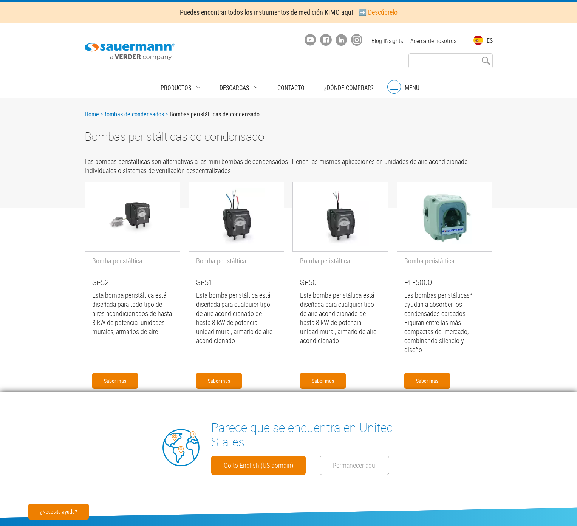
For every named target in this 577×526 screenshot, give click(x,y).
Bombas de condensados (133, 114)
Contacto (284, 85)
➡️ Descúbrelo (378, 12)
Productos (189, 85)
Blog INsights (385, 41)
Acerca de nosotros (433, 41)
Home (92, 114)
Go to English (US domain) (268, 443)
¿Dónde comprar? (335, 85)
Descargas (237, 85)
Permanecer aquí (253, 464)
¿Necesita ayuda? (58, 511)
